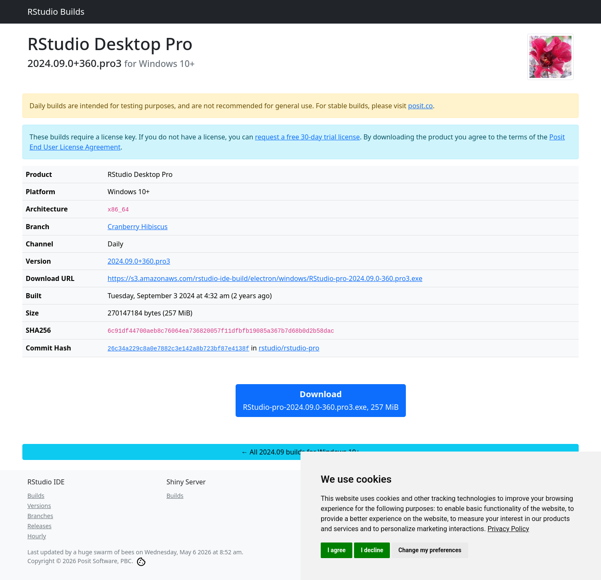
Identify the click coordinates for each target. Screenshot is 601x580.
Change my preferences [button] (429, 550)
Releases (39, 526)
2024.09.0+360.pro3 (138, 261)
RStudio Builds (55, 11)
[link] (508, 529)
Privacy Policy (508, 529)
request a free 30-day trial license (307, 137)
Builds (35, 496)
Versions (39, 506)
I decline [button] (372, 550)
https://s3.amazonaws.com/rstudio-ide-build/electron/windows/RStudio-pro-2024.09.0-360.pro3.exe (264, 278)
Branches (40, 516)
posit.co (420, 105)
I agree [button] (336, 550)
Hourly (36, 536)
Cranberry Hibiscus (137, 226)
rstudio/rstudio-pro (289, 348)
